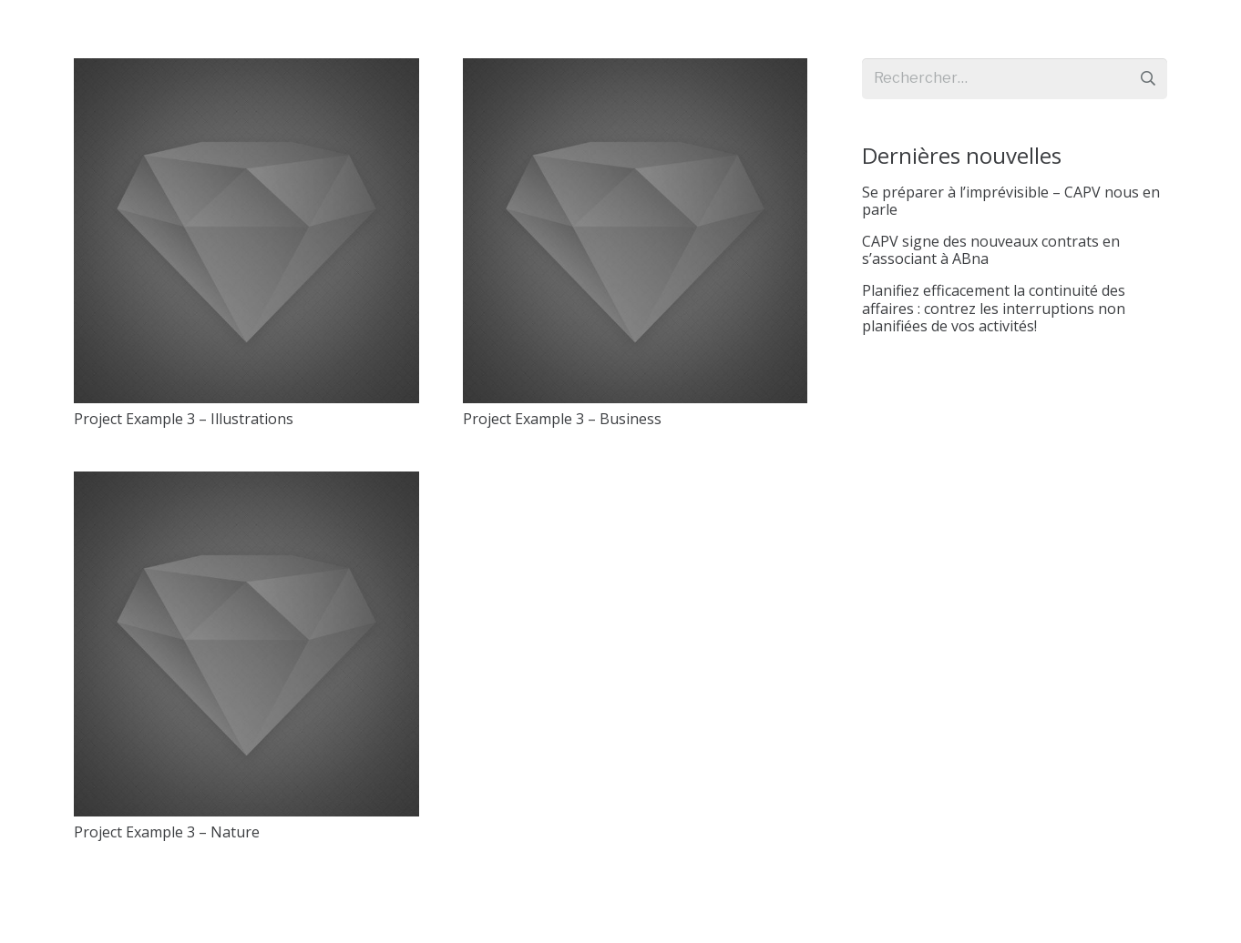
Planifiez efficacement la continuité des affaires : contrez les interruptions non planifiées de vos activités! (993, 307)
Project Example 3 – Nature (167, 832)
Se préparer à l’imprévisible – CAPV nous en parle (1011, 200)
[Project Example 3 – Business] (635, 230)
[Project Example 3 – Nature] (246, 644)
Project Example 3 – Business (562, 419)
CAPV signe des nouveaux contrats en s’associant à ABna (991, 250)
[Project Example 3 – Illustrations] (246, 230)
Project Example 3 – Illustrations (183, 419)
